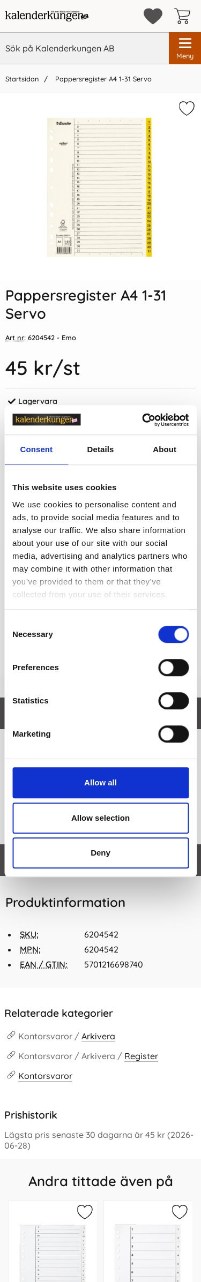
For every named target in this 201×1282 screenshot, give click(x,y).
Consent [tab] (36, 449)
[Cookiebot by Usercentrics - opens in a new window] (143, 420)
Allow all (100, 782)
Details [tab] (100, 449)
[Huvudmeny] (185, 48)
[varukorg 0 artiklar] (185, 16)
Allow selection (100, 817)
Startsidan (22, 78)
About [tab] (164, 449)
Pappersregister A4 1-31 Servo (102, 78)
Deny (100, 852)
